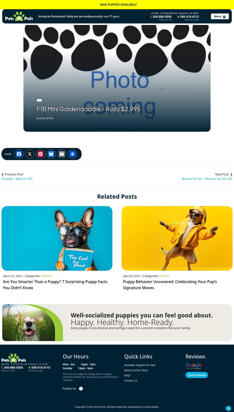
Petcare (46, 276)
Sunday (67, 368)
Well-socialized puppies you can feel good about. (142, 315)
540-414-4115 (188, 18)
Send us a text (192, 19)
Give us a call (165, 19)
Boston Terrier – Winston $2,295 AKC (207, 179)
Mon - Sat (69, 364)
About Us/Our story (136, 370)
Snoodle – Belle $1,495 (16, 179)
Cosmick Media (150, 406)
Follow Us (69, 389)
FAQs (127, 375)
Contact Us (130, 380)
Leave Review (196, 375)
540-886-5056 (161, 18)
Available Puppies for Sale (139, 365)
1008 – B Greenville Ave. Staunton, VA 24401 (175, 13)
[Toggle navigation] (220, 16)
